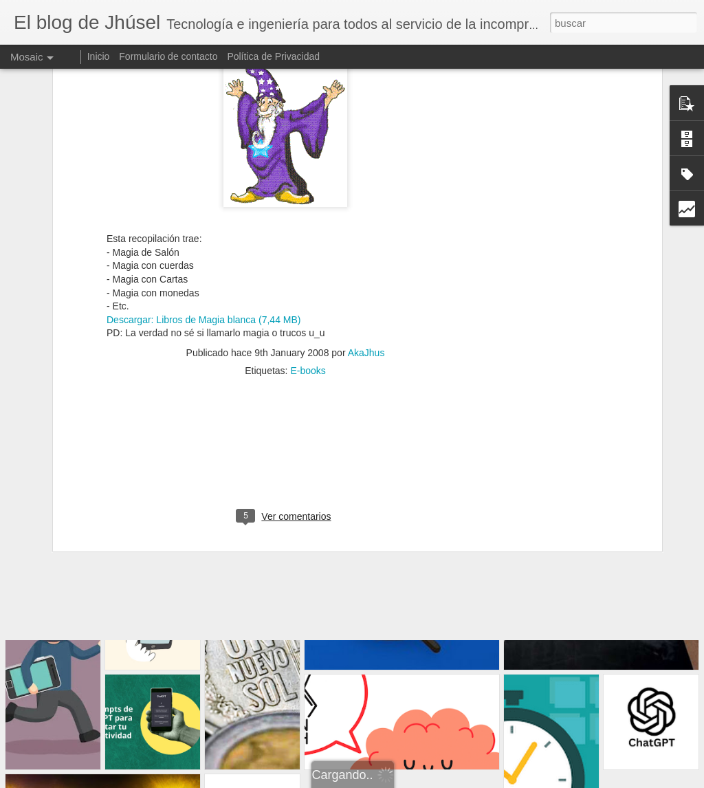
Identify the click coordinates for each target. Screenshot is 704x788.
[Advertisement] (285, 319)
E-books (307, 230)
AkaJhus (366, 212)
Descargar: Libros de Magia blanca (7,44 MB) (203, 179)
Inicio (98, 56)
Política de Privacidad (273, 56)
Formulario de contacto (168, 56)
